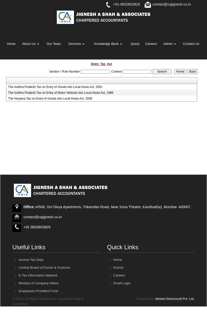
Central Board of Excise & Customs (44, 267)
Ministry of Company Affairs (39, 283)
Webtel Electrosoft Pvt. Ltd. (175, 299)
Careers (151, 44)
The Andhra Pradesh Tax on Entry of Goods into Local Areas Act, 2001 (55, 87)
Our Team (54, 44)
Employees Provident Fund (38, 291)
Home (11, 44)
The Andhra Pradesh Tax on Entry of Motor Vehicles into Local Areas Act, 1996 (60, 93)
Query (135, 44)
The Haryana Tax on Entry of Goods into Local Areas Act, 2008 (50, 98)
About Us (30, 44)
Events (118, 267)
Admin (169, 44)
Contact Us (191, 44)
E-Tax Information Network (38, 275)
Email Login (122, 283)
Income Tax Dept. (31, 260)
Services (76, 44)
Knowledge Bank (108, 44)
